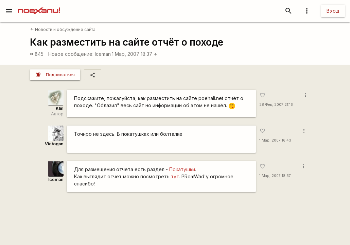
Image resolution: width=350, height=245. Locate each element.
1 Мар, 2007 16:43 (275, 140)
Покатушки (182, 169)
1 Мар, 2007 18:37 (134, 54)
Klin (60, 108)
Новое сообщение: (70, 54)
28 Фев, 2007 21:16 (276, 104)
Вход (333, 11)
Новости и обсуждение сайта (63, 29)
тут (175, 176)
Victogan (54, 143)
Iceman (103, 54)
